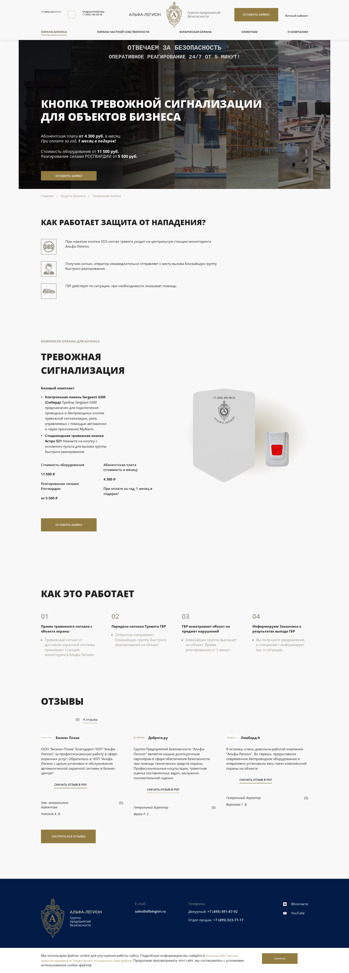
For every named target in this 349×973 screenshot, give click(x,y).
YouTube (293, 913)
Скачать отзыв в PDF (70, 785)
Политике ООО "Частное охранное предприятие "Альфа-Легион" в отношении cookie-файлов (131, 958)
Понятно (271, 960)
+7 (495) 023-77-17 (54, 12)
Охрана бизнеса (54, 32)
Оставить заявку (256, 14)
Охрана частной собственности (123, 32)
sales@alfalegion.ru (150, 911)
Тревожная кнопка (106, 196)
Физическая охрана (195, 32)
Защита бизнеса (72, 196)
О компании (298, 32)
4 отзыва (90, 719)
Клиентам (249, 32)
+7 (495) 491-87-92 (222, 911)
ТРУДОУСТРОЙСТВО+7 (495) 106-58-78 (105, 14)
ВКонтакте (295, 904)
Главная (47, 196)
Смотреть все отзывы (68, 836)
